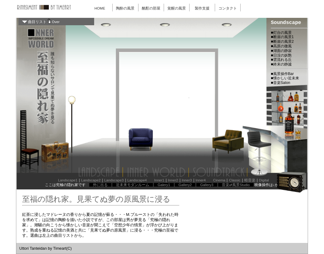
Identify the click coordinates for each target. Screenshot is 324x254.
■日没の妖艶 (281, 55)
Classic (234, 180)
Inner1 (159, 180)
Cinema (219, 180)
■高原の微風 (281, 46)
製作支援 (202, 8)
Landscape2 (91, 180)
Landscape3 (114, 180)
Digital (264, 180)
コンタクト (227, 8)
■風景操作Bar (282, 74)
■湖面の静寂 (281, 51)
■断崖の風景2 (282, 41)
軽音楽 (249, 180)
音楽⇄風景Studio (236, 185)
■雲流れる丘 (281, 60)
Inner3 (187, 180)
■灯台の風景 (281, 32)
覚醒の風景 (176, 8)
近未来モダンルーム (132, 185)
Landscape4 (137, 180)
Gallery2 (185, 185)
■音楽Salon (280, 83)
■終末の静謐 (281, 64)
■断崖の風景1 (282, 37)
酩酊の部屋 (151, 8)
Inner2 (173, 180)
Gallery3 (206, 185)
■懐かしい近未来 (285, 78)
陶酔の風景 (125, 8)
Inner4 (201, 180)
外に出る (100, 185)
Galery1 (164, 185)
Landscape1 (68, 180)
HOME (99, 8)
